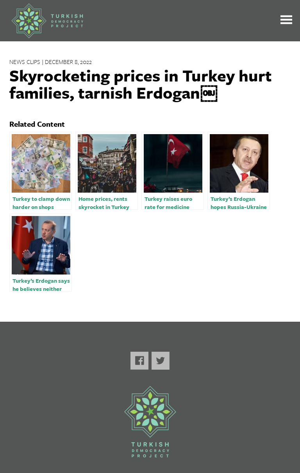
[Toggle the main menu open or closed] (286, 20)
